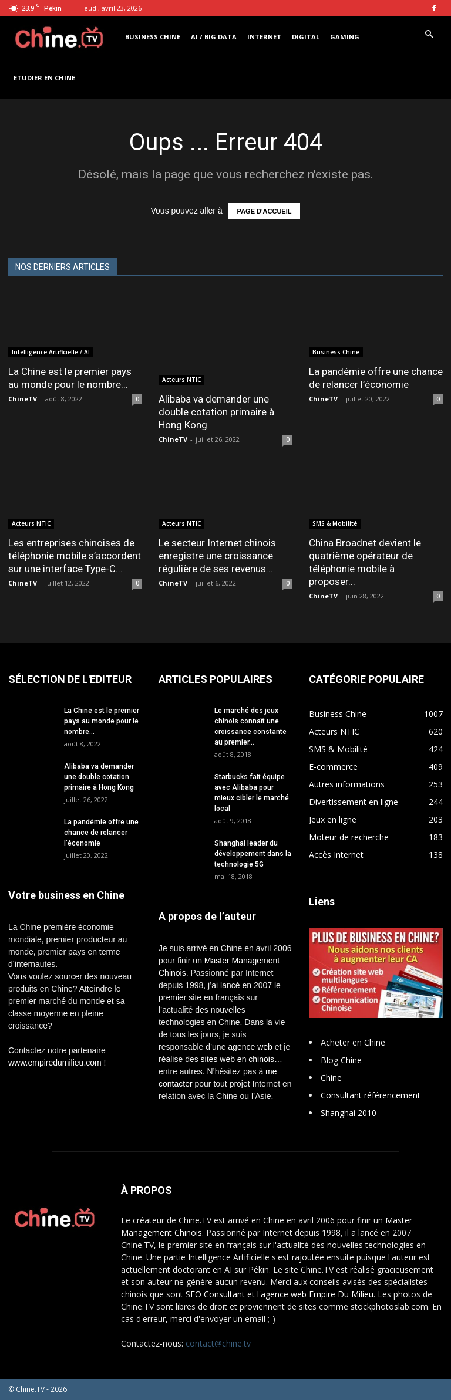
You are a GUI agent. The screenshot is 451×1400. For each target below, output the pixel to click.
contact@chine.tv (218, 1343)
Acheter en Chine (353, 1042)
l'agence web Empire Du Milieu (315, 1294)
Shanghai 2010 (348, 1112)
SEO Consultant (215, 1294)
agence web (250, 1046)
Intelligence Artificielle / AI (51, 352)
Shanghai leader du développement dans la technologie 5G (252, 853)
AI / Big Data (214, 36)
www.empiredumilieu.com (55, 1062)
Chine (331, 1077)
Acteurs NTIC (181, 380)
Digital (305, 36)
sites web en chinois (237, 1059)
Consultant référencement (370, 1095)
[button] (429, 34)
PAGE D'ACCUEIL (264, 211)
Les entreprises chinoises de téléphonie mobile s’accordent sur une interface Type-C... (74, 555)
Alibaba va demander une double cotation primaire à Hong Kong (216, 412)
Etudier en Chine (44, 77)
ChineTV (22, 398)
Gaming (344, 36)
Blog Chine (341, 1060)
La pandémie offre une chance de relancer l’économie (101, 832)
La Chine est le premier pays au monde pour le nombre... (101, 721)
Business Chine (152, 36)
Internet (264, 36)
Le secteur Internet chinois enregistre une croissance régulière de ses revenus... (217, 555)
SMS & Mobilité (334, 523)
